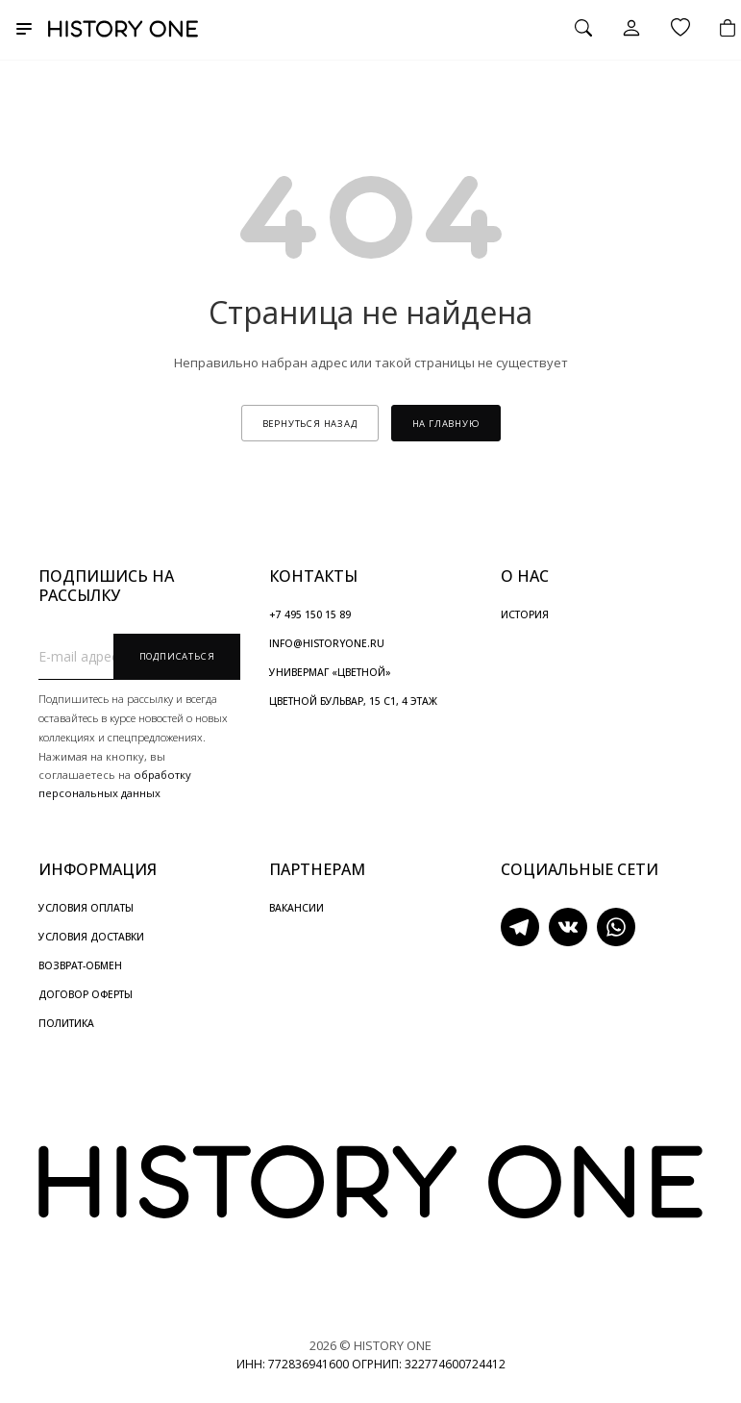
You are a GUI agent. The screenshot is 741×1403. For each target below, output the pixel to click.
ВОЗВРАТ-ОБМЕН (80, 965)
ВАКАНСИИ (296, 907)
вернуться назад (310, 423)
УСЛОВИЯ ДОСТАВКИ (91, 936)
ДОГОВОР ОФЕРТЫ (85, 994)
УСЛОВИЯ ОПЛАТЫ (86, 907)
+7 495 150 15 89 (310, 614)
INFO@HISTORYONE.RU (326, 643)
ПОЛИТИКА (66, 1023)
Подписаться (177, 656)
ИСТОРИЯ (525, 614)
